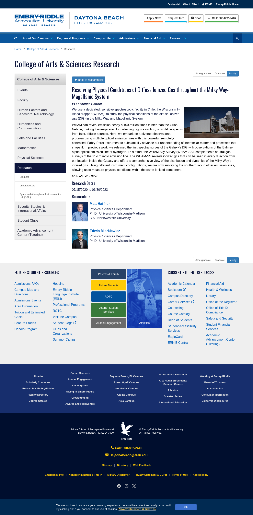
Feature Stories (25, 323)
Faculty (22, 100)
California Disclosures (215, 400)
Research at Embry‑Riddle (38, 388)
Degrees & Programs (73, 38)
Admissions (129, 38)
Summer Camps (64, 339)
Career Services (181, 302)
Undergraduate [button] (203, 73)
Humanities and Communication (29, 126)
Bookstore (177, 289)
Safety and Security (220, 318)
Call (221, 18)
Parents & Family (108, 274)
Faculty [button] (232, 73)
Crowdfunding (80, 397)
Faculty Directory (38, 394)
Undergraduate (27, 185)
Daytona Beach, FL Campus (126, 376)
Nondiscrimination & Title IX (85, 474)
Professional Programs (69, 304)
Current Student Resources (191, 272)
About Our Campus (37, 38)
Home (18, 49)
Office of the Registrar (221, 302)
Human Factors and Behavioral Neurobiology (35, 112)
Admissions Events (28, 300)
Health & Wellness (219, 289)
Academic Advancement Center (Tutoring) (35, 233)
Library (211, 296)
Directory (122, 465)
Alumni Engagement (108, 322)
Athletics (173, 390)
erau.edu (126, 431)
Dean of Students (180, 320)
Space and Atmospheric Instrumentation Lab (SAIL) (41, 196)
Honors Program (26, 329)
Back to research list (89, 79)
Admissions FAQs (27, 283)
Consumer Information (214, 394)
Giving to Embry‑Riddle (80, 391)
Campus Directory (180, 296)
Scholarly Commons (38, 382)
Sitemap (107, 465)
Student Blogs (64, 323)
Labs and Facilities (31, 138)
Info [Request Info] (175, 18)
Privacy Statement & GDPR (137, 509)
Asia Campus (126, 400)
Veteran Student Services (108, 309)
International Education (173, 402)
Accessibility (200, 474)
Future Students (108, 285)
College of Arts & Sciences (43, 49)
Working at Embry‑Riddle (215, 376)
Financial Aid (154, 38)
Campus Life (104, 38)
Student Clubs (28, 220)
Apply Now (153, 18)
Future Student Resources (37, 272)
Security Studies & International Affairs (31, 209)
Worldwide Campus (126, 388)
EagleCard (175, 336)
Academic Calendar (181, 283)
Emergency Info (54, 474)
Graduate (24, 177)
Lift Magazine (80, 385)
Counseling (176, 308)
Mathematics (26, 148)
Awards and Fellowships (80, 403)
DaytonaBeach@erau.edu (126, 455)
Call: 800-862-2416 (126, 448)
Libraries (38, 376)
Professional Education (173, 374)
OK (186, 507)
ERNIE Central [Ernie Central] (178, 342)
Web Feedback (142, 465)
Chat (196, 18)
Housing (58, 283)
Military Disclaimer (118, 474)
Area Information (26, 306)
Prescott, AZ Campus (126, 382)
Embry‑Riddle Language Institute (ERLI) (66, 294)
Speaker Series (173, 396)
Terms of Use (180, 474)
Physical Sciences (30, 158)
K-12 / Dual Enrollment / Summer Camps (173, 382)
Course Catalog (179, 314)
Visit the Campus (65, 317)
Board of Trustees (215, 382)
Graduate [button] (220, 73)
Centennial (173, 4)
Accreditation (215, 388)
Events (22, 90)
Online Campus (126, 394)
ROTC (57, 310)
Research (178, 38)
